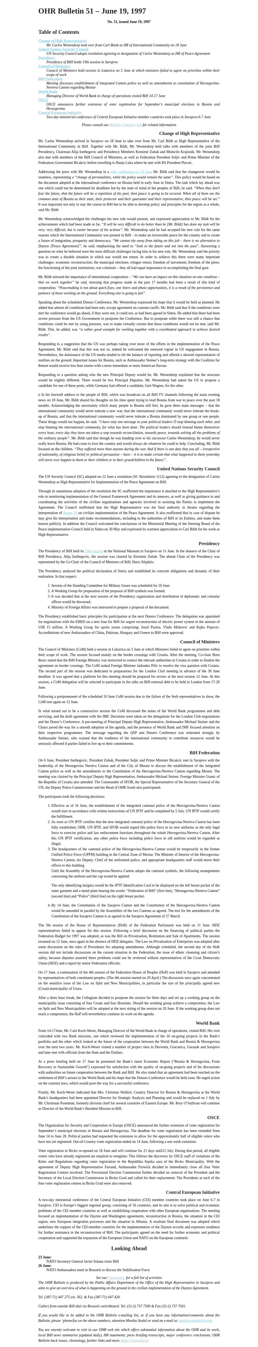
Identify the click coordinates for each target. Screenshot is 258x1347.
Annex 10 (70, 513)
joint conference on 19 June (131, 172)
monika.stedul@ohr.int (195, 1321)
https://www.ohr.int (135, 1341)
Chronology (116, 1278)
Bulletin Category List (126, 125)
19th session (94, 551)
